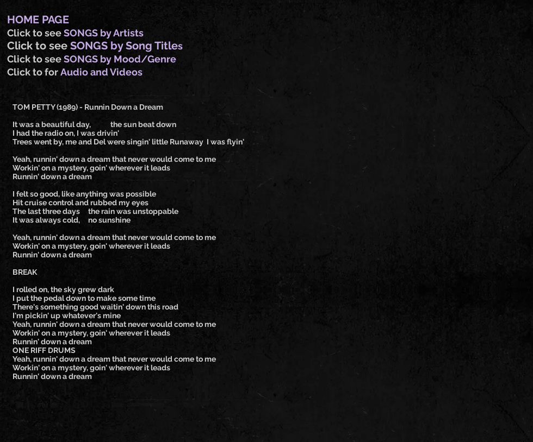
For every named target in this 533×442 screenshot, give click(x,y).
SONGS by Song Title (124, 45)
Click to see (35, 33)
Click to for (33, 72)
